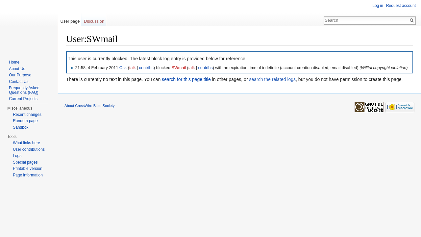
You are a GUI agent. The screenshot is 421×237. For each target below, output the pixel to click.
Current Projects (23, 98)
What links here (26, 143)
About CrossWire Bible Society (89, 106)
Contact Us (18, 81)
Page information (28, 175)
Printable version (27, 168)
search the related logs (272, 79)
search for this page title (186, 79)
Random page (25, 120)
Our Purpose (20, 75)
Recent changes (27, 114)
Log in (377, 5)
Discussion (94, 21)
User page (70, 21)
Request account (401, 5)
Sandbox (20, 127)
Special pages (25, 162)
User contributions (29, 149)
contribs (146, 68)
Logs (17, 155)
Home (14, 62)
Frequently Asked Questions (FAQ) (24, 90)
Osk (123, 68)
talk (132, 68)
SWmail (179, 68)
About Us (17, 68)
